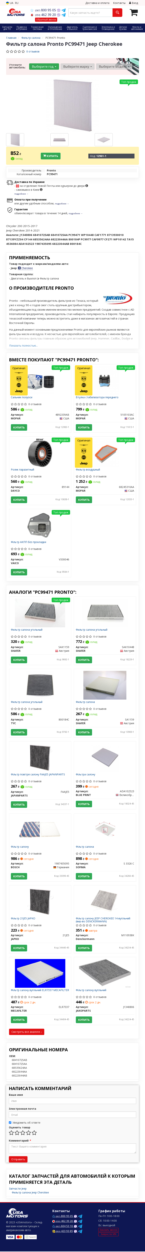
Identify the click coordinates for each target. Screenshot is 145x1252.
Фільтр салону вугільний (91, 990)
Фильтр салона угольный (27, 630)
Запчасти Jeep (18, 1189)
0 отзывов (32, 51)
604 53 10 (63, 1226)
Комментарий (20, 1141)
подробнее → (21, 193)
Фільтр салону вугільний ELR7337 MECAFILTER (40, 990)
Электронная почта (22, 1109)
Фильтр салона (85, 702)
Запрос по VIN (108, 1234)
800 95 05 (43, 10)
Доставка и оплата (97, 3)
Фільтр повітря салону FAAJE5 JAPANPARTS (38, 774)
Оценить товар (19, 1128)
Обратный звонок (46, 19)
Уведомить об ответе (24, 1123)
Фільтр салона (85, 847)
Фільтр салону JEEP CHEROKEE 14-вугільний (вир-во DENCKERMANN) (103, 920)
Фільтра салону (85, 774)
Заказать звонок (108, 1230)
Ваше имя (16, 1095)
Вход (133, 3)
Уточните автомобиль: (17, 66)
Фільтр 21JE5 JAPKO (23, 918)
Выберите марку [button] (77, 66)
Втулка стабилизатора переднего (97, 397)
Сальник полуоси (21, 397)
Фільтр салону (20, 847)
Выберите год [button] (44, 66)
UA (9, 3)
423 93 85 (62, 1231)
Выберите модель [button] (114, 66)
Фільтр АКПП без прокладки (28, 542)
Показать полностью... (23, 345)
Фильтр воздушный (88, 469)
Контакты (119, 3)
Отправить (18, 1160)
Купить (50, 156)
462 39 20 (43, 14)
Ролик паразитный (22, 469)
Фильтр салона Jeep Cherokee (30, 1193)
